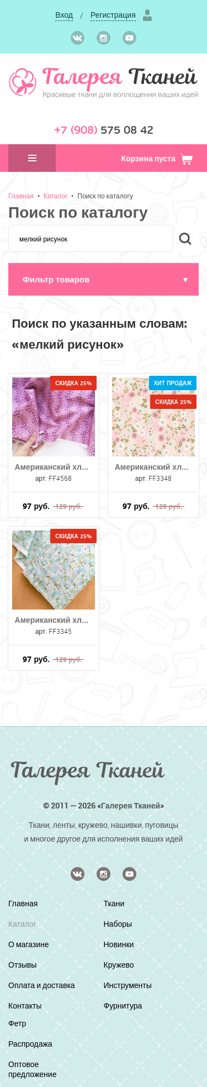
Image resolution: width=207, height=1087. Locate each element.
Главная (21, 195)
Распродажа (30, 1043)
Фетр (17, 1023)
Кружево (119, 964)
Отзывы (22, 964)
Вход (64, 14)
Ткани (114, 903)
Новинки (119, 944)
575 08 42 (103, 130)
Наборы (118, 923)
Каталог (56, 195)
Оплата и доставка (41, 985)
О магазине (28, 944)
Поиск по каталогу (105, 195)
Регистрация (113, 14)
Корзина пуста (157, 158)
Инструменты (128, 985)
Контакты (24, 1005)
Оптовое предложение (32, 1069)
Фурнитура (123, 1005)
